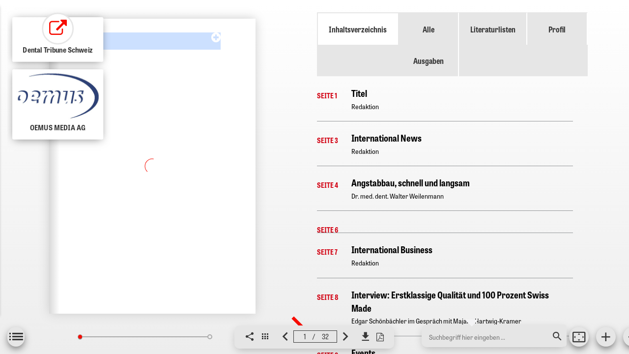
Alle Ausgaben (428, 44)
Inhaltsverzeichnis (358, 29)
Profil (557, 29)
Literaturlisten (492, 29)
